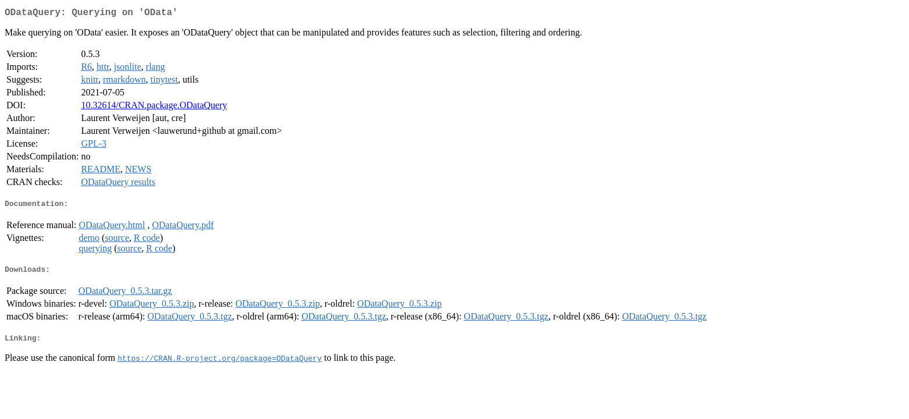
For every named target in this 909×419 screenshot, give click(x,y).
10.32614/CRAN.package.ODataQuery (154, 107)
